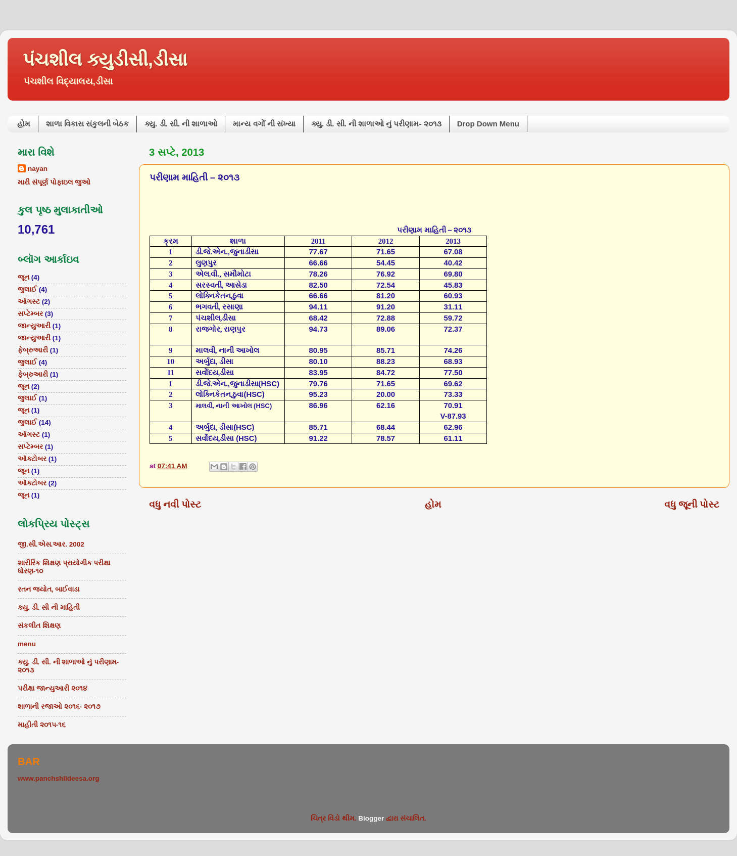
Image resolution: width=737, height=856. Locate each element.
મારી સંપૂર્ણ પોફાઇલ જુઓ (54, 182)
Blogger (371, 818)
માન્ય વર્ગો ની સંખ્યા (264, 123)
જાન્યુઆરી (34, 326)
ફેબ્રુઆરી (33, 350)
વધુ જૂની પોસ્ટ (692, 504)
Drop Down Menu (488, 123)
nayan (37, 168)
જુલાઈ (27, 289)
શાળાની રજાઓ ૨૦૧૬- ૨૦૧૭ (59, 706)
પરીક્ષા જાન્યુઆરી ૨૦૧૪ (52, 688)
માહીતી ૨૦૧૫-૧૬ (42, 725)
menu (27, 644)
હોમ (23, 123)
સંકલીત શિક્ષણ (39, 625)
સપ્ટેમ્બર (30, 314)
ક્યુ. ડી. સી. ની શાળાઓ (180, 123)
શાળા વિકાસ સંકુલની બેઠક (87, 123)
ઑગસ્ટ (29, 301)
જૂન (23, 277)
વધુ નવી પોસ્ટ (175, 504)
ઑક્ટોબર (32, 459)
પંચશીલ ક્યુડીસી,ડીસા (105, 59)
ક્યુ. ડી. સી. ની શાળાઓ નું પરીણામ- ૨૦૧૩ (376, 123)
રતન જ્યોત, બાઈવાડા (48, 589)
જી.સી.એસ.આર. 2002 (51, 544)
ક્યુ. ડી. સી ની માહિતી (49, 607)
